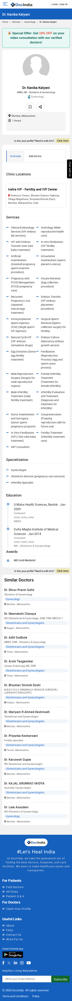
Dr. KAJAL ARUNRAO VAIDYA (24, 783)
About (10, 925)
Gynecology (29, 21)
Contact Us (13, 934)
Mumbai (16, 21)
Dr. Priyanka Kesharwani (21, 736)
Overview (15, 156)
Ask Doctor (35, 156)
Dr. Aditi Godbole (15, 637)
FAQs (9, 930)
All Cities (12, 891)
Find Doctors (15, 887)
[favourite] (30, 106)
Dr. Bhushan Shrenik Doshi (22, 685)
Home (5, 21)
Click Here (63, 140)
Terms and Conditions (15, 996)
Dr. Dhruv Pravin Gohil (19, 590)
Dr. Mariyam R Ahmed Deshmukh (27, 712)
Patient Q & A (15, 896)
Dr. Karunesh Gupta (17, 759)
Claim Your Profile (18, 909)
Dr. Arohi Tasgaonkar (18, 661)
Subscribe (60, 979)
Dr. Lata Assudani (16, 807)
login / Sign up (59, 4)
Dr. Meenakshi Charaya (20, 614)
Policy (35, 996)
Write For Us (14, 939)
